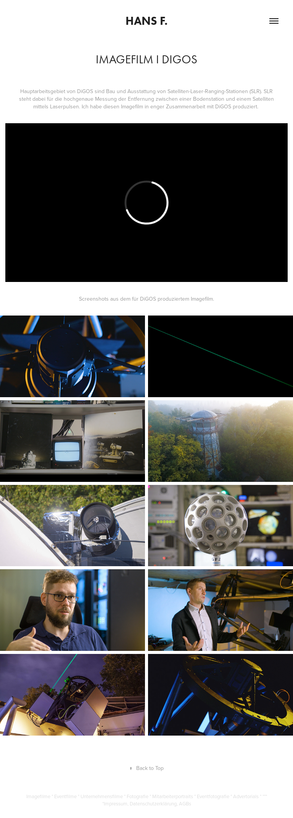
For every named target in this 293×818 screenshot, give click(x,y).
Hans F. (146, 21)
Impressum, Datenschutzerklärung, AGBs (147, 803)
